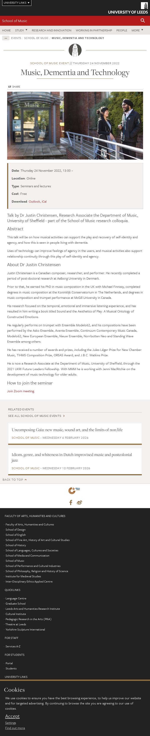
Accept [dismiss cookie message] (12, 716)
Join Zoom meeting (20, 391)
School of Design (16, 529)
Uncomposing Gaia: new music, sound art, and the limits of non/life (67, 429)
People (121, 30)
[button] (143, 20)
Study (19, 30)
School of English (16, 535)
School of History (16, 545)
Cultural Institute (16, 614)
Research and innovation (51, 30)
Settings (10, 722)
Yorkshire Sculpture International (25, 629)
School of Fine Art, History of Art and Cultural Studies (37, 540)
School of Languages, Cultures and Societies (32, 550)
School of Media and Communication (27, 555)
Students (11, 668)
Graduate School (16, 603)
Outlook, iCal (38, 201)
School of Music (14, 20)
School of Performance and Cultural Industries (33, 566)
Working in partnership (94, 30)
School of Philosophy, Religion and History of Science (37, 571)
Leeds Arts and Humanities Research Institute (33, 608)
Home (6, 30)
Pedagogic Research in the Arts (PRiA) (29, 619)
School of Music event (49, 63)
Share (16, 86)
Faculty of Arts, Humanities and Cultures (30, 524)
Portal (9, 663)
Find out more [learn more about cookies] (15, 727)
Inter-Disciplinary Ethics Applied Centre (29, 581)
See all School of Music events (34, 415)
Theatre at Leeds (15, 624)
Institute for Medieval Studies (23, 576)
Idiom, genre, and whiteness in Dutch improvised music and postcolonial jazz (72, 457)
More (136, 30)
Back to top (13, 479)
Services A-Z (13, 646)
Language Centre (16, 598)
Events (16, 38)
